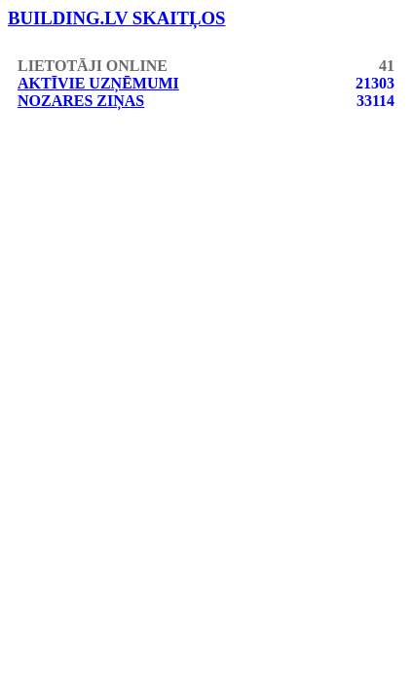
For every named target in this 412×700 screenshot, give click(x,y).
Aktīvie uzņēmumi (98, 83)
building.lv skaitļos (117, 18)
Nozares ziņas (81, 100)
